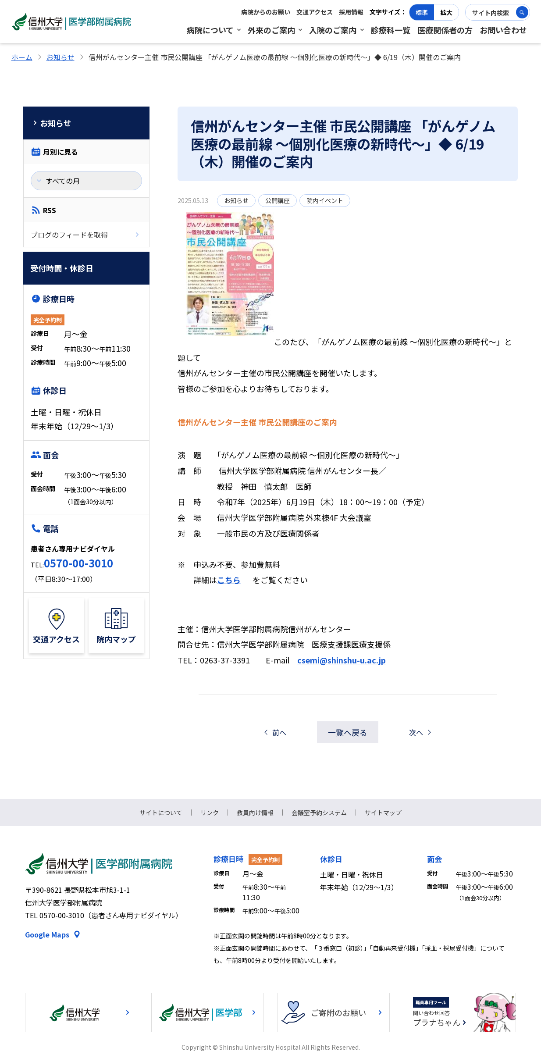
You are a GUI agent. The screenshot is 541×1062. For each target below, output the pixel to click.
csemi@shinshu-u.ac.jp (341, 660)
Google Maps (47, 934)
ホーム (21, 57)
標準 (422, 12)
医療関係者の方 (445, 30)
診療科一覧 (390, 30)
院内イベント (324, 200)
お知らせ (60, 57)
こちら (229, 579)
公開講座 (277, 200)
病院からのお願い (265, 11)
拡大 (446, 12)
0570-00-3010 (78, 562)
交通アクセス (314, 11)
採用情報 (351, 11)
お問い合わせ (503, 30)
